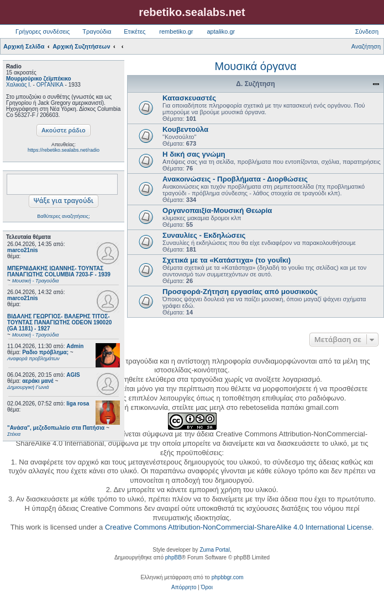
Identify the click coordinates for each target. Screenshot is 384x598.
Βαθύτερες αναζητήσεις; (63, 216)
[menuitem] (183, 587)
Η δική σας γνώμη (193, 154)
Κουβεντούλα (185, 129)
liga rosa (77, 404)
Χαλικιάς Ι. (18, 85)
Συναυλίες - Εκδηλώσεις (203, 235)
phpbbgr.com (228, 577)
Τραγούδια (96, 31)
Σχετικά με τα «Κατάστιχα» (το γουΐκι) (226, 260)
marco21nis (22, 250)
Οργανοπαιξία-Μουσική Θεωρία (217, 210)
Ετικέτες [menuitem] (134, 31)
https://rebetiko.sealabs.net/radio (63, 150)
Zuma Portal (214, 550)
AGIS (73, 375)
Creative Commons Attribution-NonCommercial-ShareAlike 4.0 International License (238, 527)
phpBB (173, 557)
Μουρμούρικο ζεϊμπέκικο (38, 79)
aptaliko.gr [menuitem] (221, 31)
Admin (74, 346)
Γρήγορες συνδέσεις (42, 31)
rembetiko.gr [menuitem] (176, 31)
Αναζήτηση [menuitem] (366, 46)
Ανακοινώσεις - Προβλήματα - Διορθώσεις (235, 179)
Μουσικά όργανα (255, 66)
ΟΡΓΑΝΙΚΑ (50, 85)
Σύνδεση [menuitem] (366, 31)
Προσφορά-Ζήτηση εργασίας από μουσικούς (240, 291)
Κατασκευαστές (189, 98)
